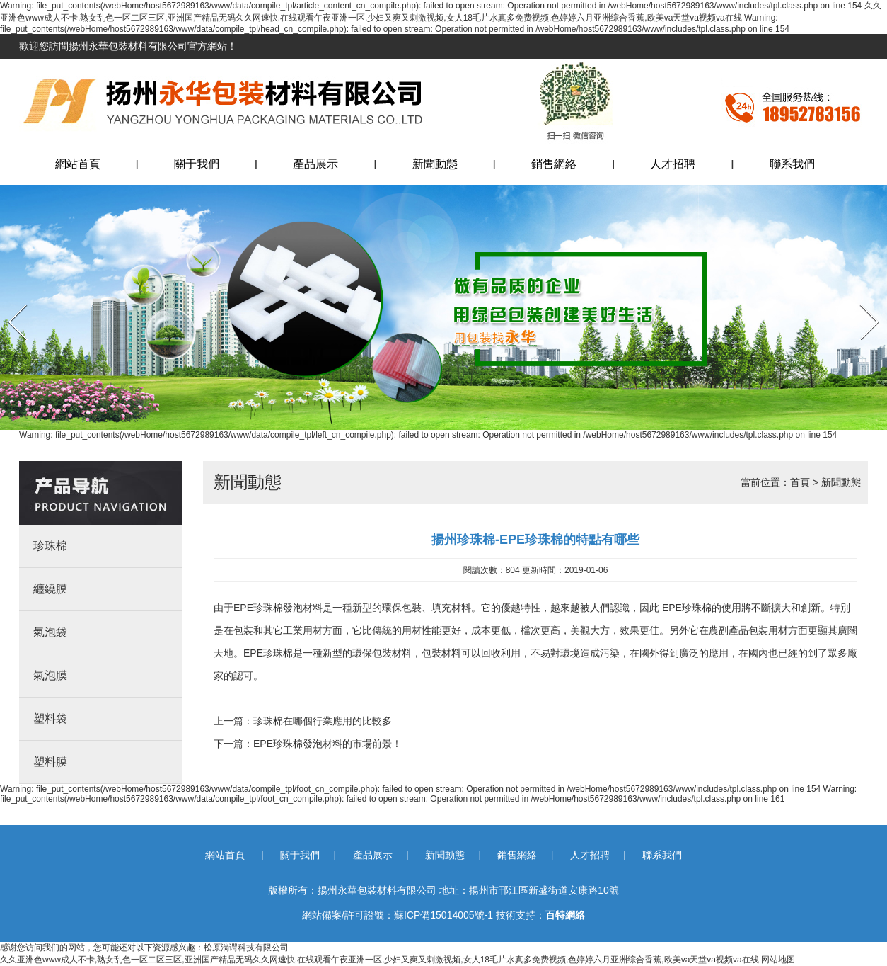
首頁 (800, 482)
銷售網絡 (553, 164)
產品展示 (315, 164)
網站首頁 (77, 164)
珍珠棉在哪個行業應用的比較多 (322, 721)
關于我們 (196, 164)
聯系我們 (792, 164)
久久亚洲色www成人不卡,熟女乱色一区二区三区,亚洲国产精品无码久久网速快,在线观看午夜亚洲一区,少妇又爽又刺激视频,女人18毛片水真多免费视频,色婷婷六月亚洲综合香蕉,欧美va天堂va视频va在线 (379, 960)
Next (860, 300)
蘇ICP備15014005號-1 (443, 915)
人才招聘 (672, 164)
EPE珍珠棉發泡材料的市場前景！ (327, 743)
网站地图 (778, 960)
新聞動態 (435, 164)
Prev (9, 300)
